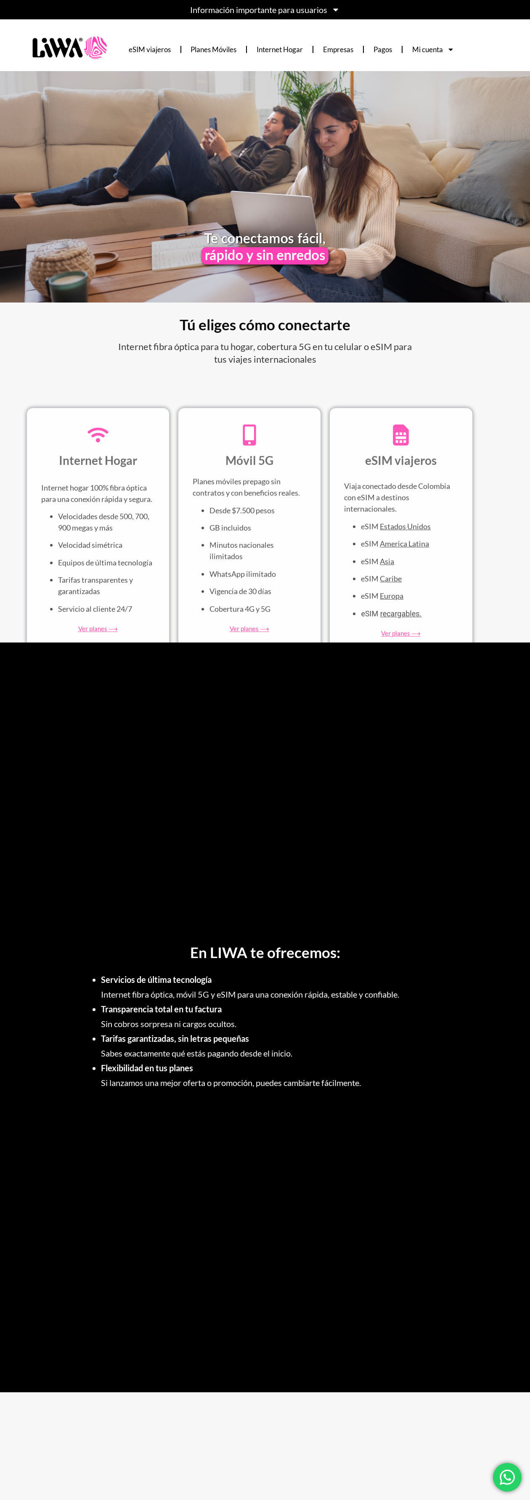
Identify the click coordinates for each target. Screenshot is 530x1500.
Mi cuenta (433, 49)
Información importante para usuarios (265, 9)
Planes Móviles (213, 49)
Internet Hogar (280, 49)
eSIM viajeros (150, 49)
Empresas (338, 49)
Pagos (383, 49)
